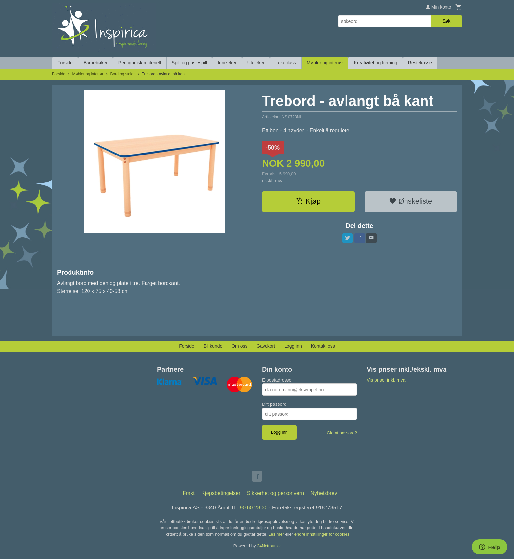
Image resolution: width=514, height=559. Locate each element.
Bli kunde (213, 346)
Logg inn (293, 346)
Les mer (276, 534)
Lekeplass (285, 62)
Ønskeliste (410, 201)
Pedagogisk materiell (139, 62)
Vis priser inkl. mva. (386, 380)
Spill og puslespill (189, 62)
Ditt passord (274, 404)
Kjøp (308, 201)
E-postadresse (276, 380)
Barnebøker (96, 62)
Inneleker (227, 62)
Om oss (239, 346)
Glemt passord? (342, 432)
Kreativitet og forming (375, 62)
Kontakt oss (323, 346)
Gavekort (265, 346)
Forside (65, 62)
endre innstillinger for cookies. (322, 534)
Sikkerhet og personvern (275, 493)
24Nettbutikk (269, 545)
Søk (446, 21)
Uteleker (256, 62)
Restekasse (420, 62)
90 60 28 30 (253, 507)
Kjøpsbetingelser (220, 493)
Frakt (188, 493)
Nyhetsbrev (324, 493)
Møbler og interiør (325, 62)
